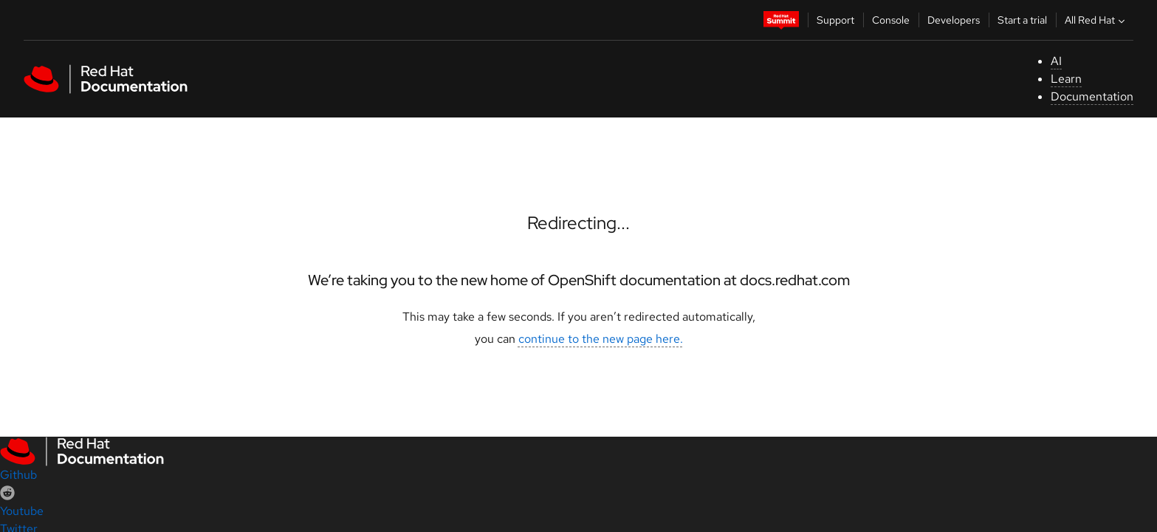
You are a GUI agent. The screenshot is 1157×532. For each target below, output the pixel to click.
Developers (953, 20)
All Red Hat (1096, 20)
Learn (1066, 78)
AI (1056, 61)
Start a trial (1022, 20)
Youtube (22, 511)
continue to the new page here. (600, 339)
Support (835, 20)
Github (18, 474)
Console (891, 20)
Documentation (1092, 96)
